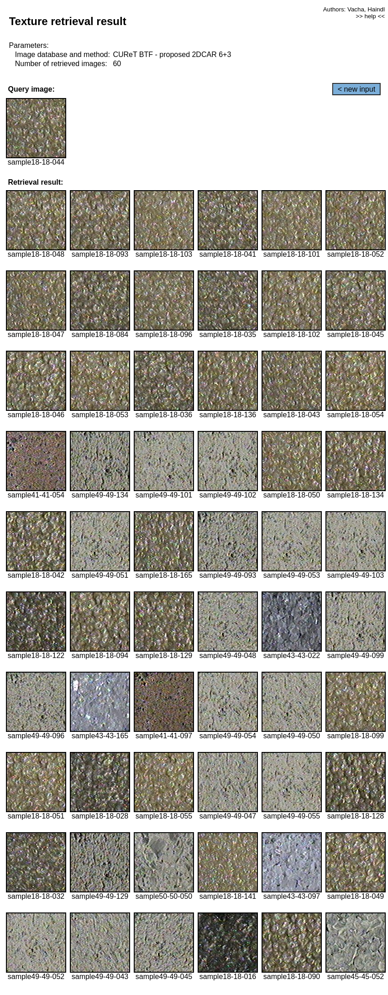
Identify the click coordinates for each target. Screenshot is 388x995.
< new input (356, 89)
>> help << (370, 16)
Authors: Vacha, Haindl (354, 9)
